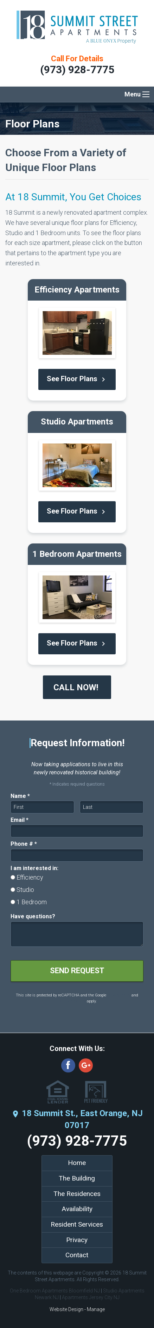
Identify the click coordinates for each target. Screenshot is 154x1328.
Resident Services (77, 1224)
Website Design (66, 1309)
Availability (77, 1209)
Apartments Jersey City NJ (91, 1297)
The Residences (77, 1194)
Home (77, 1163)
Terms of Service (72, 1001)
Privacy (77, 1240)
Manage (96, 1309)
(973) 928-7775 (77, 69)
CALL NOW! (77, 687)
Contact (76, 1255)
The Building (77, 1178)
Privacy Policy (118, 995)
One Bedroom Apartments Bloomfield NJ (55, 1291)
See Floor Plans (77, 379)
